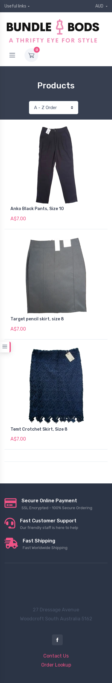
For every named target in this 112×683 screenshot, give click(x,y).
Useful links (15, 6)
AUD (99, 6)
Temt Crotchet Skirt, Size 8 (38, 429)
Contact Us (56, 656)
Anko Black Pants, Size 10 (37, 208)
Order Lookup (56, 665)
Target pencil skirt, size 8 (37, 319)
